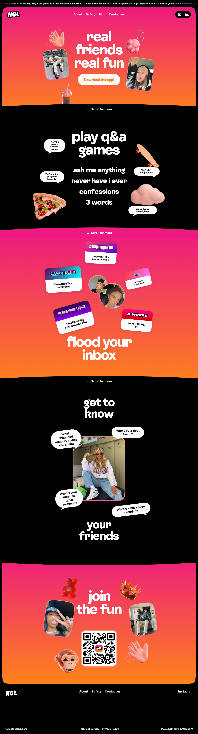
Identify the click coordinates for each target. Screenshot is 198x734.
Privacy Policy (110, 728)
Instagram (185, 691)
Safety (96, 691)
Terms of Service (89, 728)
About (83, 691)
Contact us (113, 691)
